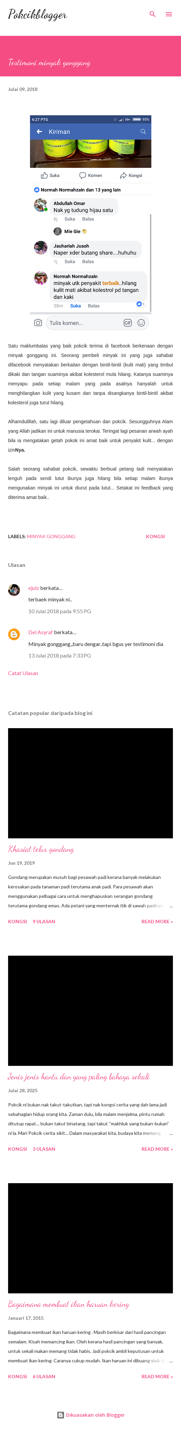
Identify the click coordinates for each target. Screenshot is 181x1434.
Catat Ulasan (23, 673)
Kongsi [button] (155, 536)
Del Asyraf (40, 632)
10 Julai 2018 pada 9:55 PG (59, 611)
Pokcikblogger (37, 14)
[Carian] (153, 12)
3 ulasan (44, 1149)
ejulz (33, 587)
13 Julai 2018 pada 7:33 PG (59, 655)
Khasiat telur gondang (41, 849)
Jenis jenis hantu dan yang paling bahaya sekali (79, 1076)
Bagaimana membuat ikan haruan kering (68, 1304)
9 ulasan (44, 921)
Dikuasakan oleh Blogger (91, 1415)
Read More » (157, 921)
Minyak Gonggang (51, 536)
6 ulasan (44, 1376)
